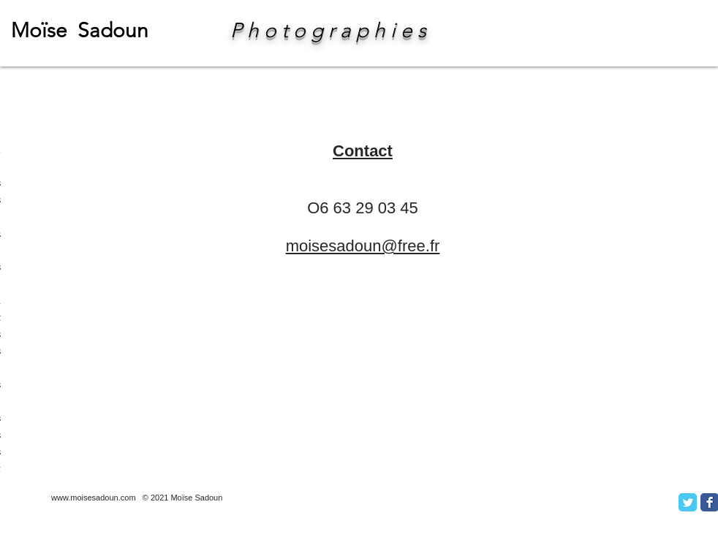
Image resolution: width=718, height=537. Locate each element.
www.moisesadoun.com (93, 497)
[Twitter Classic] (688, 502)
